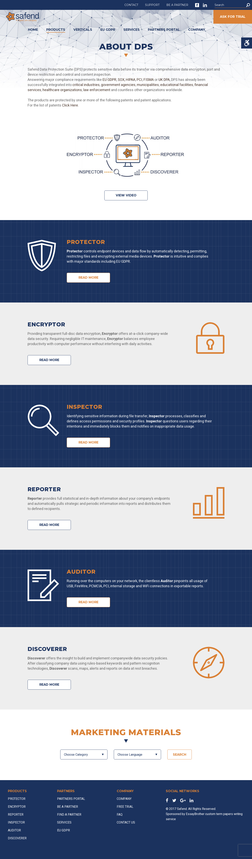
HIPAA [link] (130, 79)
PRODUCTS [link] (55, 30)
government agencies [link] (118, 85)
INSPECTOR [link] (16, 822)
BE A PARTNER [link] (177, 5)
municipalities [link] (148, 85)
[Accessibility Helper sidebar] (246, 43)
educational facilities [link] (176, 85)
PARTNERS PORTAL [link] (164, 30)
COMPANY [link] (196, 30)
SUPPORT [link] (152, 5)
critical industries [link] (86, 85)
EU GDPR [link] (107, 30)
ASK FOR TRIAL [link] (233, 17)
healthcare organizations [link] (62, 90)
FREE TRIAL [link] (125, 806)
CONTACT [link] (131, 5)
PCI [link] (139, 79)
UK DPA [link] (164, 79)
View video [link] (126, 195)
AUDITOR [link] (14, 830)
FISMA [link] (149, 79)
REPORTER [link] (15, 814)
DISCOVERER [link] (17, 838)
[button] (248, 5)
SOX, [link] (121, 79)
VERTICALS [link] (82, 30)
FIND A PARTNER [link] (69, 814)
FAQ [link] (119, 814)
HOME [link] (33, 30)
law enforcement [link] (96, 90)
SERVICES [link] (131, 30)
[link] (197, 5)
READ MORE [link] (88, 277)
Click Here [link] (70, 105)
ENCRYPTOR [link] (17, 806)
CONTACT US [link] (126, 822)
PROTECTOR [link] (16, 798)
